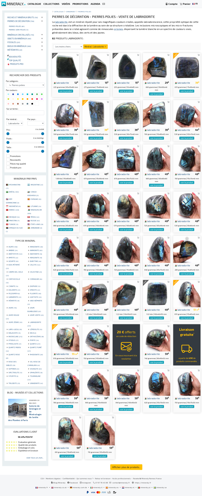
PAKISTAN (14, 220)
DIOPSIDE (35, 286)
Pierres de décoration (20, 21)
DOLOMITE (14, 290)
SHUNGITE (36, 369)
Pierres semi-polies (18, 30)
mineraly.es (112, 487)
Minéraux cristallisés (20, 34)
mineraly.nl (128, 487)
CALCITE (35, 265)
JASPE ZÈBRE (15, 322)
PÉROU (35, 217)
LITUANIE (36, 206)
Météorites (14, 50)
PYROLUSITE (15, 344)
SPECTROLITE (15, 372)
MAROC (14, 210)
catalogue (59, 12)
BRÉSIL (14, 192)
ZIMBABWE (36, 228)
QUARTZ (35, 344)
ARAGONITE (36, 257)
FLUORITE (35, 293)
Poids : (9, 138)
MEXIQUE (14, 217)
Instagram (85, 483)
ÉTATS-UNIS (37, 224)
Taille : (9, 147)
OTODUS (13, 340)
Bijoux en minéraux (19, 46)
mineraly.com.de (78, 487)
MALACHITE (14, 333)
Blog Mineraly (58, 483)
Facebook (72, 483)
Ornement (71, 12)
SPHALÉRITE (36, 372)
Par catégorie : (12, 81)
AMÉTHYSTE (15, 254)
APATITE (13, 257)
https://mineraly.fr (143, 483)
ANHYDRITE (36, 254)
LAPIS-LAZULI (15, 329)
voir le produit (65, 91)
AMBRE (13, 250)
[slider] (7, 133)
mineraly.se (160, 487)
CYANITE (13, 286)
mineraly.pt (144, 487)
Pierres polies (16, 26)
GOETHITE (35, 297)
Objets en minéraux (19, 38)
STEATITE (13, 376)
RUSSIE (35, 220)
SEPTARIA (14, 369)
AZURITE (13, 261)
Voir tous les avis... (35, 458)
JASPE (13, 308)
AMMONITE (36, 250)
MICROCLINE (15, 336)
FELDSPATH (14, 293)
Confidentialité (69, 478)
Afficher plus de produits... (126, 467)
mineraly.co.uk (59, 487)
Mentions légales (53, 478)
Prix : (8, 130)
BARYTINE (35, 261)
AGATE (13, 247)
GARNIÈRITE (15, 297)
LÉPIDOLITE (36, 329)
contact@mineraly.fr (121, 483)
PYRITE (34, 340)
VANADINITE (36, 383)
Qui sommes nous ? (85, 478)
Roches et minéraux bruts (22, 17)
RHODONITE (36, 354)
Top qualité (14, 60)
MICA (33, 333)
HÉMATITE (14, 301)
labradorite (61, 82)
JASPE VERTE (37, 315)
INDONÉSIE (15, 206)
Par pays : (31, 119)
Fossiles (13, 42)
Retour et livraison (102, 478)
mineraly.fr (42, 487)
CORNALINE (36, 279)
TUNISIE (13, 224)
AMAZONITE (36, 247)
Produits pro (15, 64)
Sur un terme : (12, 109)
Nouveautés (14, 56)
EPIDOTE (35, 290)
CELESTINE (36, 272)
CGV (42, 478)
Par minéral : (11, 119)
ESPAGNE (36, 199)
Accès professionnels (121, 478)
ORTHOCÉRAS (37, 336)
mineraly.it (96, 487)
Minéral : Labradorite (95, 46)
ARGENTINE (37, 185)
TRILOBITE (14, 383)
